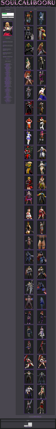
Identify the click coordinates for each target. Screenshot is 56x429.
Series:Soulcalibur (7, 64)
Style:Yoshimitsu (7, 81)
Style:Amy (7, 66)
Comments (22, 6)
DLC (7, 88)
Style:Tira (7, 70)
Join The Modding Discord (41, 6)
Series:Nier (7, 85)
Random (26, 6)
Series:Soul (7, 74)
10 (40, 417)
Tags (18, 6)
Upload (14, 6)
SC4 (7, 98)
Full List (7, 58)
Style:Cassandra (7, 67)
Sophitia (7, 76)
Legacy (7, 73)
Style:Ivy (7, 69)
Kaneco (7, 65)
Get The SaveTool (32, 6)
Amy (7, 93)
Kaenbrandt (4, 41)
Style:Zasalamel (7, 100)
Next (10, 11)
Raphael (7, 94)
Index (8, 11)
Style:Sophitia (7, 68)
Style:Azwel (7, 101)
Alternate (7, 63)
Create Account (28, 427)
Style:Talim (7, 80)
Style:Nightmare (7, 83)
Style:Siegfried (7, 72)
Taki (7, 99)
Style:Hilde (7, 92)
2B (7, 87)
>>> (3, 46)
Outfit (7, 71)
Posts (11, 6)
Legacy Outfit (7, 78)
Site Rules (49, 6)
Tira (7, 95)
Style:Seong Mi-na (7, 86)
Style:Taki (7, 79)
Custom (7, 75)
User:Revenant (7, 96)
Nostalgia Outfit (7, 77)
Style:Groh (7, 84)
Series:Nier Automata (7, 97)
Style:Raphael (7, 82)
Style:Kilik (7, 90)
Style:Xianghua (7, 89)
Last (40, 416)
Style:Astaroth (7, 91)
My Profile (7, 6)
